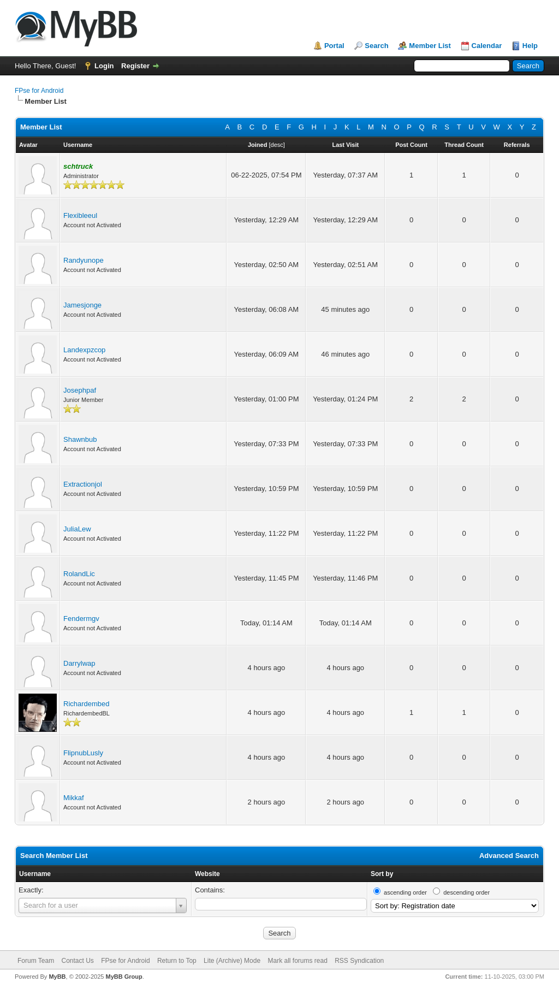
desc (277, 144)
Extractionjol (82, 484)
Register (135, 66)
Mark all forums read (297, 961)
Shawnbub (80, 439)
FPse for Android (39, 90)
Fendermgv (81, 618)
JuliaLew (77, 529)
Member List (430, 46)
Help (530, 46)
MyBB (57, 976)
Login (104, 66)
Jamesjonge (82, 305)
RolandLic (79, 574)
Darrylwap (79, 663)
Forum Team (35, 961)
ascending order (405, 892)
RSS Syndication (359, 961)
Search (376, 46)
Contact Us (77, 961)
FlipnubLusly (83, 753)
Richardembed (86, 704)
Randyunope (83, 260)
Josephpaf (79, 390)
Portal (334, 46)
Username (35, 874)
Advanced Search (509, 855)
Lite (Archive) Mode (232, 961)
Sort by (382, 874)
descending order (466, 892)
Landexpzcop (84, 350)
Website (207, 874)
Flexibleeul (80, 215)
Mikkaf (73, 798)
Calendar (487, 46)
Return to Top (177, 961)
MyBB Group (123, 976)
